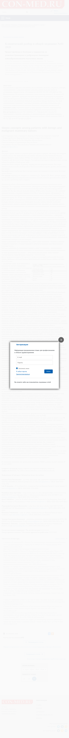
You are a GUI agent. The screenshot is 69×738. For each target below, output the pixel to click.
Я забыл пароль (21, 371)
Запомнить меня (23, 368)
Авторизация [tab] (22, 344)
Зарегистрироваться (23, 374)
